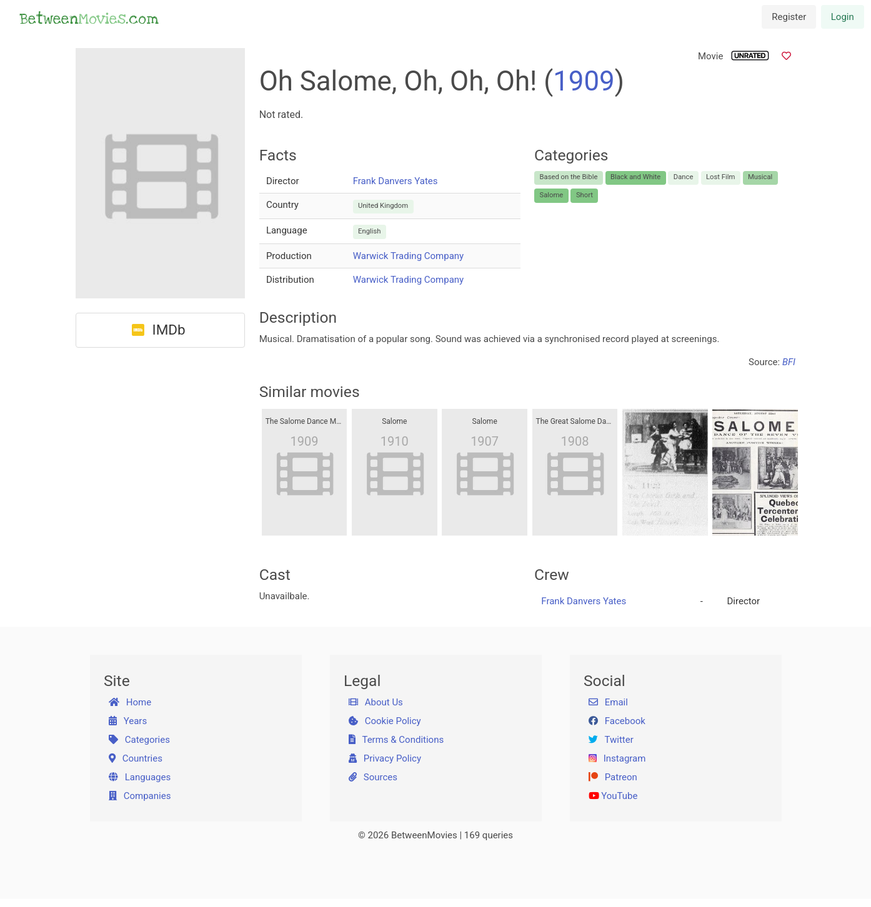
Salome (552, 195)
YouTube (613, 796)
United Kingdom (383, 206)
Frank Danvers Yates (395, 181)
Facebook (617, 721)
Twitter (611, 739)
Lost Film (720, 177)
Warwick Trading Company (408, 256)
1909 (583, 81)
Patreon (613, 777)
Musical (760, 177)
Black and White (635, 177)
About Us (376, 702)
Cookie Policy (385, 721)
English (369, 231)
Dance (684, 177)
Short (584, 195)
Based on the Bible (569, 177)
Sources (373, 777)
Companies (140, 796)
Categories (139, 739)
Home (130, 702)
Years (128, 721)
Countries (135, 758)
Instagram (617, 758)
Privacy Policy (385, 758)
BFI (788, 362)
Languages (140, 777)
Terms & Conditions (396, 739)
